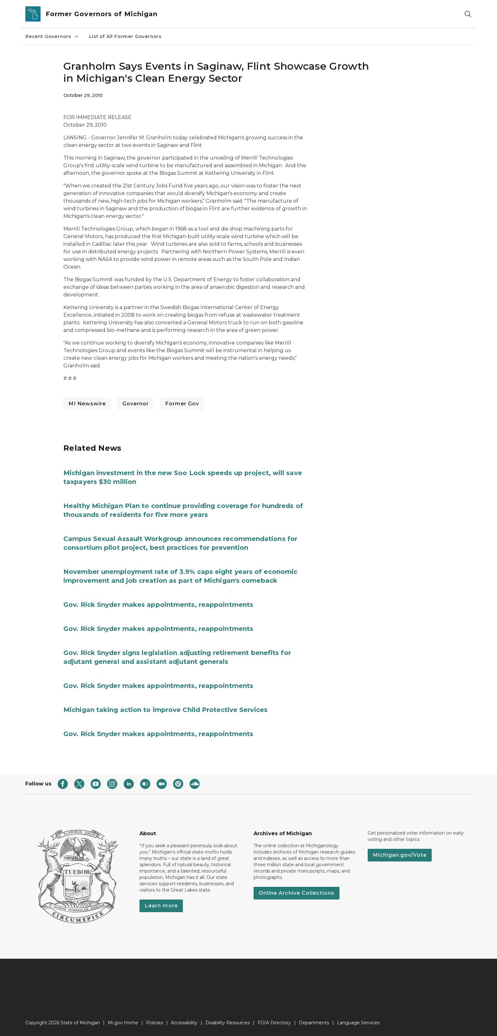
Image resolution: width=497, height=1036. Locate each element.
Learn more (161, 906)
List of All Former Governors (125, 36)
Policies (154, 1023)
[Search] (468, 14)
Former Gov (182, 404)
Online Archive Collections (296, 893)
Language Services (358, 1023)
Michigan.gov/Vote (400, 855)
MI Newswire (87, 404)
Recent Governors (52, 36)
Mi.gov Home (123, 1023)
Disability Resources (227, 1023)
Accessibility (184, 1023)
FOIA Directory (274, 1023)
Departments (314, 1023)
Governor (135, 404)
